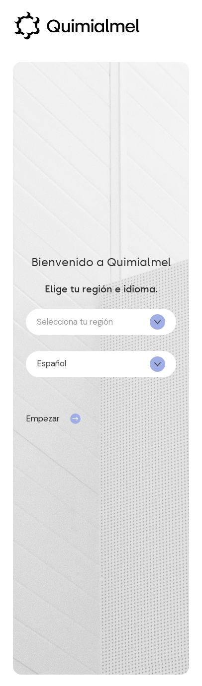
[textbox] (101, 322)
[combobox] (101, 322)
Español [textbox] (51, 363)
